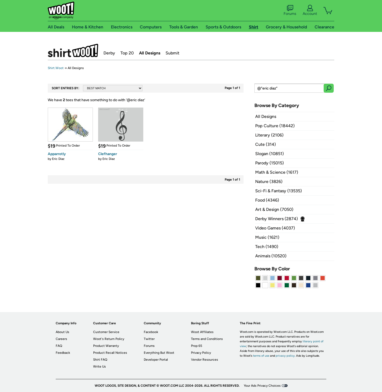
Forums (290, 10)
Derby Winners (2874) (276, 218)
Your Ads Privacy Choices (262, 385)
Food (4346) (267, 200)
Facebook (151, 332)
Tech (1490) (266, 246)
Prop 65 (196, 346)
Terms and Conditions (207, 339)
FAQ (59, 346)
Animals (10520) (270, 255)
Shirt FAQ (100, 359)
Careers (61, 339)
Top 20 (127, 53)
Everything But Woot (159, 353)
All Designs (149, 53)
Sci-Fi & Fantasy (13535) (278, 190)
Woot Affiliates (202, 332)
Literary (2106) (269, 135)
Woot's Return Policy (108, 339)
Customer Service (106, 332)
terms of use (261, 355)
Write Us (99, 366)
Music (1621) (267, 237)
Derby (109, 53)
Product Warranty (106, 346)
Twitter (149, 339)
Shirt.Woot (73, 50)
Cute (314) (265, 144)
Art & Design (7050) (274, 209)
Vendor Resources (204, 359)
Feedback (63, 353)
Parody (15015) (269, 162)
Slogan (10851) (269, 153)
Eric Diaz (58, 159)
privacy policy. (285, 355)
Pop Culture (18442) (275, 125)
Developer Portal (156, 359)
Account (310, 10)
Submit (172, 53)
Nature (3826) (269, 181)
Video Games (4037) (275, 228)
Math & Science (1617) (276, 172)
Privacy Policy (201, 353)
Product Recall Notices (110, 353)
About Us (62, 332)
